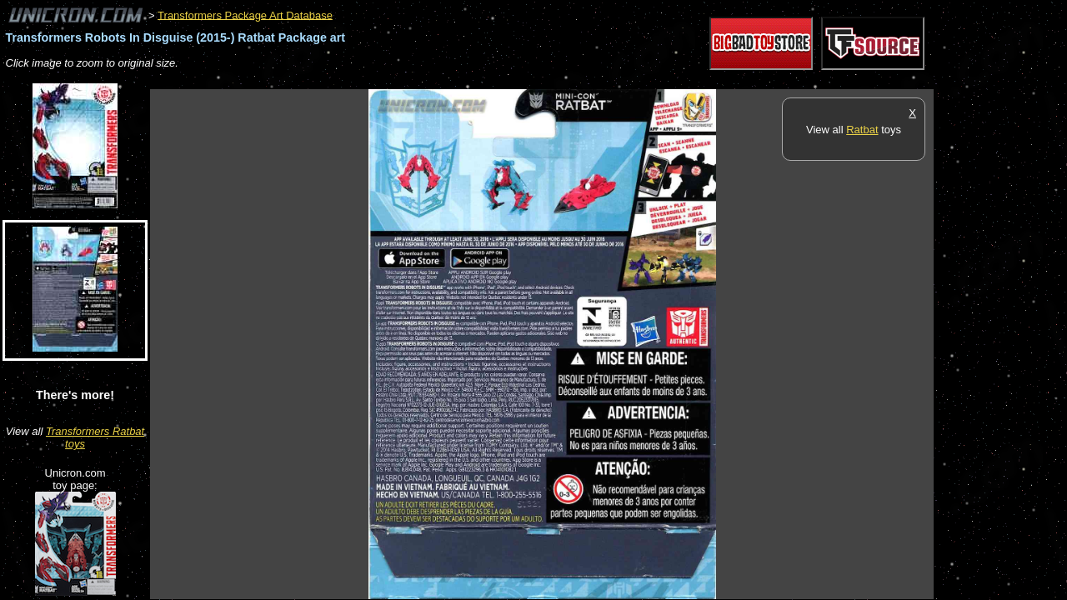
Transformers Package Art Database (245, 14)
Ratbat (862, 129)
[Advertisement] (453, 80)
